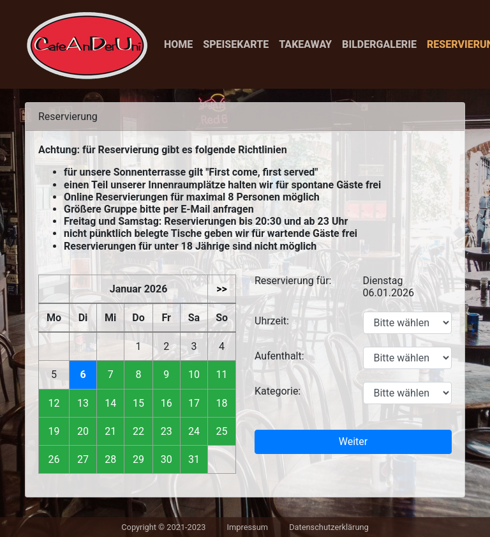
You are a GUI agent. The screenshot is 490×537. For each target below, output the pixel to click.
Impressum (247, 527)
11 (222, 374)
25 (222, 431)
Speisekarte (236, 44)
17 (194, 403)
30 (166, 459)
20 (83, 431)
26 (54, 459)
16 (166, 403)
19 (54, 431)
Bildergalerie (379, 44)
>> (221, 289)
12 (54, 403)
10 (194, 374)
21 (110, 431)
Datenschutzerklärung (329, 527)
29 (138, 459)
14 (110, 403)
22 (138, 431)
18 (222, 403)
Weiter (353, 441)
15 (138, 403)
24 (194, 431)
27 (83, 459)
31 (194, 459)
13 (83, 403)
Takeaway (305, 44)
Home (178, 44)
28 (110, 459)
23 (166, 431)
